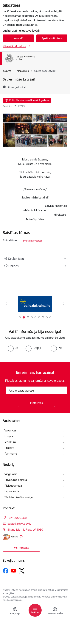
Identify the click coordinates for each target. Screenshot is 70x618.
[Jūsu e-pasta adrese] (36, 390)
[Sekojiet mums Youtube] (13, 570)
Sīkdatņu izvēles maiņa (18, 497)
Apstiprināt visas (51, 38)
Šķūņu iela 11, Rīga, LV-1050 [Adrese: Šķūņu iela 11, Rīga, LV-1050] (25, 529)
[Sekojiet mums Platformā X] (21, 570)
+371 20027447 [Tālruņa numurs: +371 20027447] (17, 518)
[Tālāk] (64, 303)
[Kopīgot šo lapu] (35, 265)
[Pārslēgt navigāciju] (35, 610)
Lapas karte (11, 491)
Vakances (10, 430)
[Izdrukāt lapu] (35, 258)
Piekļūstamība (13, 485)
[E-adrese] (10, 537)
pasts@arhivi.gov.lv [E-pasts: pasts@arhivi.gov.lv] (19, 523)
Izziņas (8, 436)
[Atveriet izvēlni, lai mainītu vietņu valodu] (15, 611)
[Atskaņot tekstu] (17, 87)
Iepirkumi (10, 442)
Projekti (9, 448)
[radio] (13, 348)
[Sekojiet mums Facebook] (5, 570)
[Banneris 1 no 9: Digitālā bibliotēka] (35, 304)
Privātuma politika (15, 480)
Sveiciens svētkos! (32, 240)
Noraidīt (18, 38)
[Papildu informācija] (21, 536)
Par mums (10, 453)
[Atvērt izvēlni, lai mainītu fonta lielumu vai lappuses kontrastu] (54, 611)
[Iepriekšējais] (6, 303)
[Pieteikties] (36, 403)
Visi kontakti (21, 547)
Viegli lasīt (10, 474)
